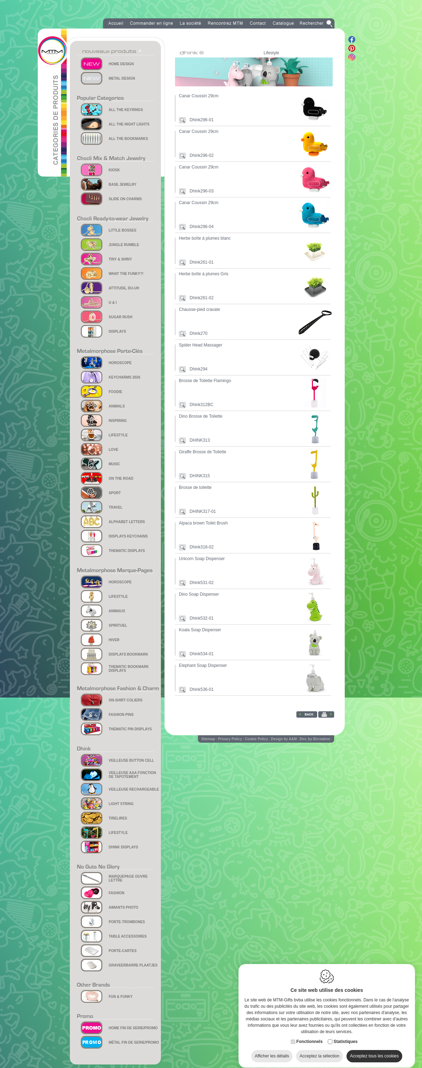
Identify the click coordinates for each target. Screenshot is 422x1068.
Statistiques (345, 1034)
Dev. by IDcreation (315, 739)
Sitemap (208, 739)
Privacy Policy (230, 739)
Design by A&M (284, 739)
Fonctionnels (309, 1034)
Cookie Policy (256, 739)
